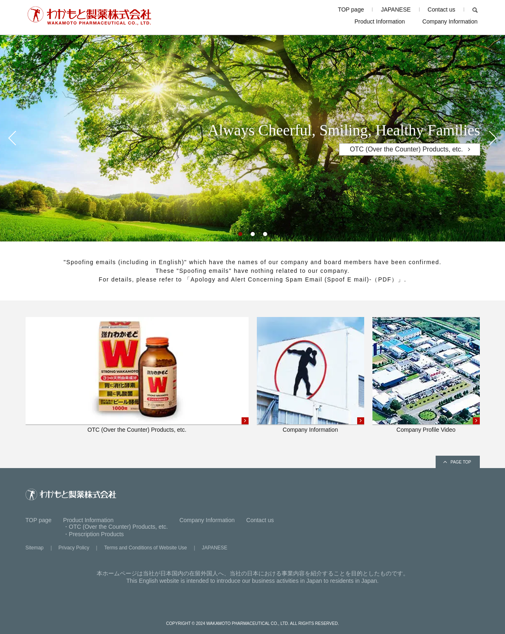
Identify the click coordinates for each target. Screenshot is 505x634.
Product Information (379, 21)
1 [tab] (242, 236)
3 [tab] (267, 236)
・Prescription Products (93, 534)
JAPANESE (395, 9)
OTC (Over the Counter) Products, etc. (406, 149)
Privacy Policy (74, 548)
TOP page (351, 9)
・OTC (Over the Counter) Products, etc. (115, 526)
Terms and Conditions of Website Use (145, 548)
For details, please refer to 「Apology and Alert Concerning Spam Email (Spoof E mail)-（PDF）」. (252, 279)
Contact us (441, 9)
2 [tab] (255, 236)
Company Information (450, 21)
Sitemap (35, 548)
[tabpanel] (252, 138)
